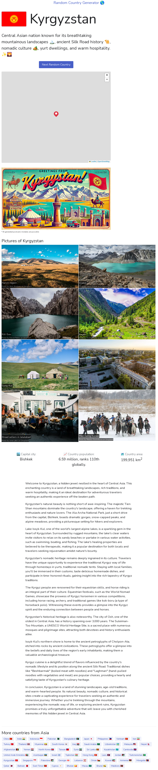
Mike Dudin (91, 388)
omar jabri (13, 440)
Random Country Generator (77, 2)
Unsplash (28, 286)
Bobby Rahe (92, 338)
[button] (56, 114)
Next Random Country (56, 64)
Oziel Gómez (14, 389)
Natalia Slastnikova (94, 439)
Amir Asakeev (15, 286)
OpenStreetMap (104, 162)
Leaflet (92, 162)
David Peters (14, 337)
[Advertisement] (135, 26)
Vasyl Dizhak (92, 286)
